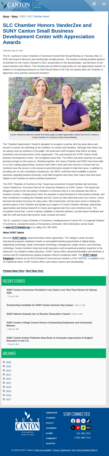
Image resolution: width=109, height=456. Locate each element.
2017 (8, 399)
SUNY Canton (19, 238)
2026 (8, 362)
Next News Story (34, 271)
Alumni (49, 433)
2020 (8, 387)
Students (50, 418)
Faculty (50, 423)
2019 (8, 391)
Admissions (51, 413)
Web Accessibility (43, 450)
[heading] (16, 5)
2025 (8, 366)
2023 (8, 375)
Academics (51, 428)
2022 (8, 379)
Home (6, 16)
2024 (8, 370)
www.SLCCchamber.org (18, 227)
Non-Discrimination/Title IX (85, 450)
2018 (8, 395)
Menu (104, 4)
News (15, 16)
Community (51, 438)
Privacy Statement (61, 450)
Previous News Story (13, 271)
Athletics (50, 443)
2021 (8, 383)
